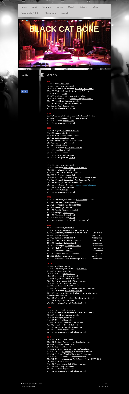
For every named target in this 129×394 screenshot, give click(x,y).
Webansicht (104, 386)
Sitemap (38, 383)
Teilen (25, 92)
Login (106, 383)
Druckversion (27, 383)
